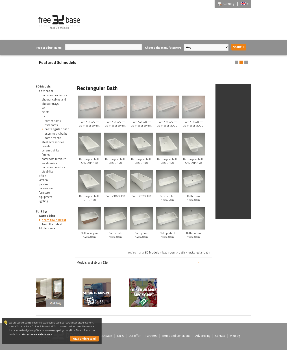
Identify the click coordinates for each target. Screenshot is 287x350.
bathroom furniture (54, 159)
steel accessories (53, 142)
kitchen (43, 180)
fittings (46, 154)
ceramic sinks (50, 150)
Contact (220, 335)
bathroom (46, 91)
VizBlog (229, 4)
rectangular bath (57, 129)
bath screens (53, 138)
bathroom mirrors (53, 167)
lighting (43, 201)
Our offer (135, 335)
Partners (151, 335)
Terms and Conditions (176, 335)
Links (120, 335)
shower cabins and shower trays (54, 101)
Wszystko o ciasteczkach (37, 334)
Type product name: (49, 47)
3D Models (43, 86)
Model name (47, 228)
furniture (44, 192)
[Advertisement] (169, 25)
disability (47, 171)
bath (45, 116)
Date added (47, 215)
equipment (45, 197)
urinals (46, 146)
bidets (46, 112)
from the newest (54, 220)
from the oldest (52, 224)
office (42, 175)
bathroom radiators (54, 95)
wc (43, 108)
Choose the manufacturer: (163, 47)
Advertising (202, 335)
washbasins (49, 163)
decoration (46, 188)
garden (43, 184)
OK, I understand (84, 338)
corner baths (53, 120)
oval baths (51, 125)
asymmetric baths (56, 133)
